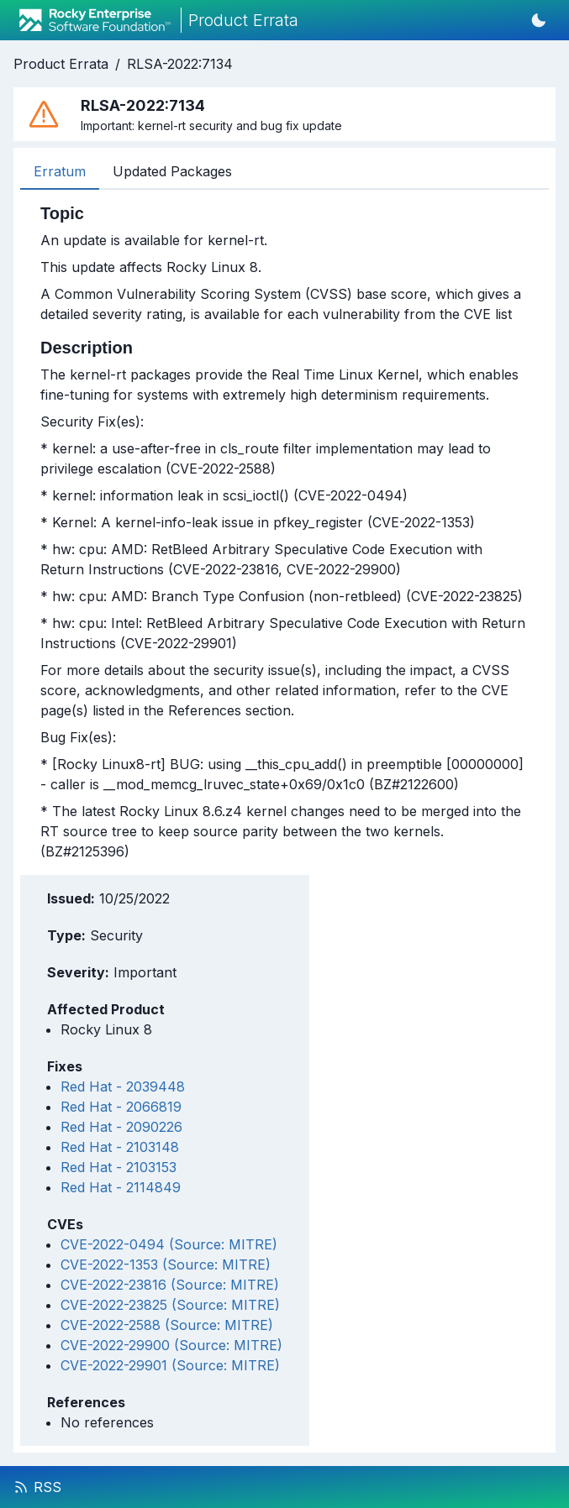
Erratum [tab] (60, 171)
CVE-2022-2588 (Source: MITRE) (167, 1325)
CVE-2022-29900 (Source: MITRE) (171, 1345)
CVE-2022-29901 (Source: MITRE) (170, 1365)
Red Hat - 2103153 (118, 1167)
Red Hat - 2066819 (121, 1106)
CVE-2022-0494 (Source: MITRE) (169, 1244)
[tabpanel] (284, 532)
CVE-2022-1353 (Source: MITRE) (166, 1264)
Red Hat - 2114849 (121, 1187)
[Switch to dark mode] (539, 20)
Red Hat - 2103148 (120, 1147)
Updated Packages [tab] (172, 171)
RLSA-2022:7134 (180, 63)
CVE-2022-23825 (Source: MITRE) (170, 1304)
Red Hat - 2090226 (121, 1126)
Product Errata (60, 63)
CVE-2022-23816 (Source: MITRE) (170, 1284)
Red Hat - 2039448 (123, 1086)
